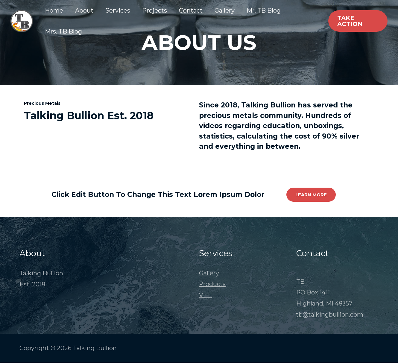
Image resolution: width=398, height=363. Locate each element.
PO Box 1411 (313, 292)
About (84, 10)
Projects (154, 10)
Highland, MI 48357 (324, 303)
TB (300, 281)
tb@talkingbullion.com (330, 314)
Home (54, 10)
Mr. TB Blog (264, 10)
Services (117, 10)
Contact (191, 10)
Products (212, 284)
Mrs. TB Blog (63, 31)
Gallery (225, 10)
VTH (205, 295)
